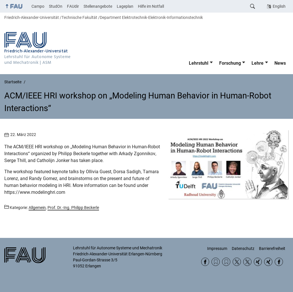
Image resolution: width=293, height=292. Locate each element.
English (279, 6)
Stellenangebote (98, 6)
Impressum (217, 248)
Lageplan (125, 6)
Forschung (230, 63)
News (280, 63)
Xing (258, 262)
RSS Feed (215, 262)
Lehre (258, 63)
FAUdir (73, 6)
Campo (37, 6)
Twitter (237, 262)
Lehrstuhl (198, 63)
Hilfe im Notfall (151, 6)
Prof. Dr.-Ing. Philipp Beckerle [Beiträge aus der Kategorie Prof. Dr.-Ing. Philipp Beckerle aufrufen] (73, 207)
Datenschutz (243, 248)
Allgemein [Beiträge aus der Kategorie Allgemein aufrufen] (37, 207)
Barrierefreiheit (272, 248)
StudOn (55, 6)
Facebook (205, 262)
